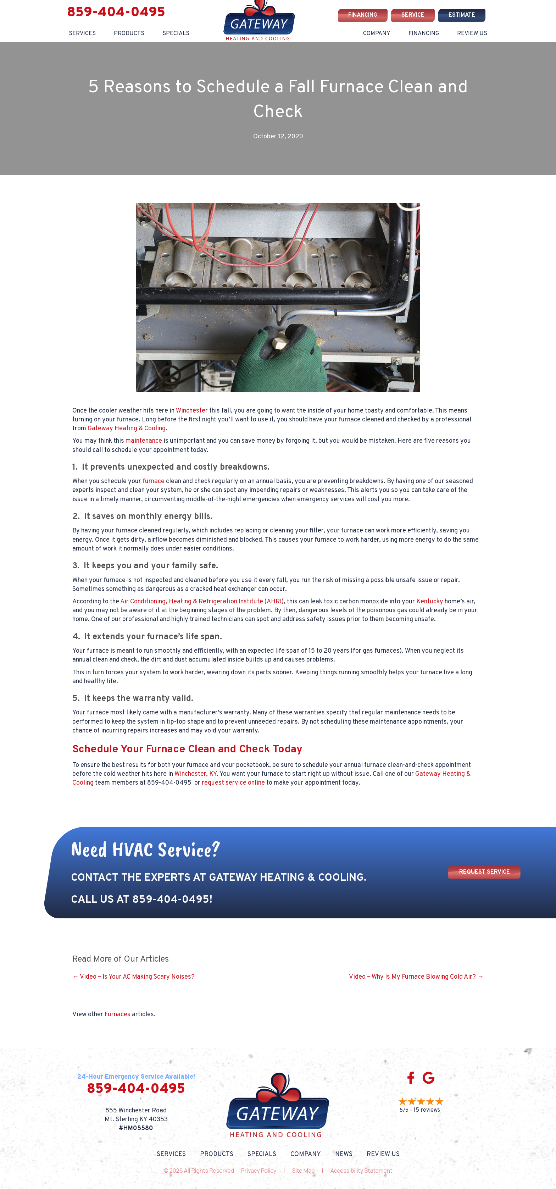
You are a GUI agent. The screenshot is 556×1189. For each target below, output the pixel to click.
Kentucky (429, 602)
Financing (423, 33)
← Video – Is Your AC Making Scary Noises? (133, 977)
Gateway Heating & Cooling (127, 429)
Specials (262, 1154)
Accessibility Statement (361, 1170)
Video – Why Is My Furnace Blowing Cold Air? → (416, 977)
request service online (233, 783)
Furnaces (117, 1015)
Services (82, 33)
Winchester (192, 411)
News (343, 1154)
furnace (154, 481)
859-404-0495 (116, 13)
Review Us (472, 33)
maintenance (144, 441)
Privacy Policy (258, 1170)
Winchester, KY (195, 774)
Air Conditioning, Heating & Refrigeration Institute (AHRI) (202, 602)
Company (376, 33)
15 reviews (426, 1110)
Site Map (303, 1170)
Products (129, 33)
